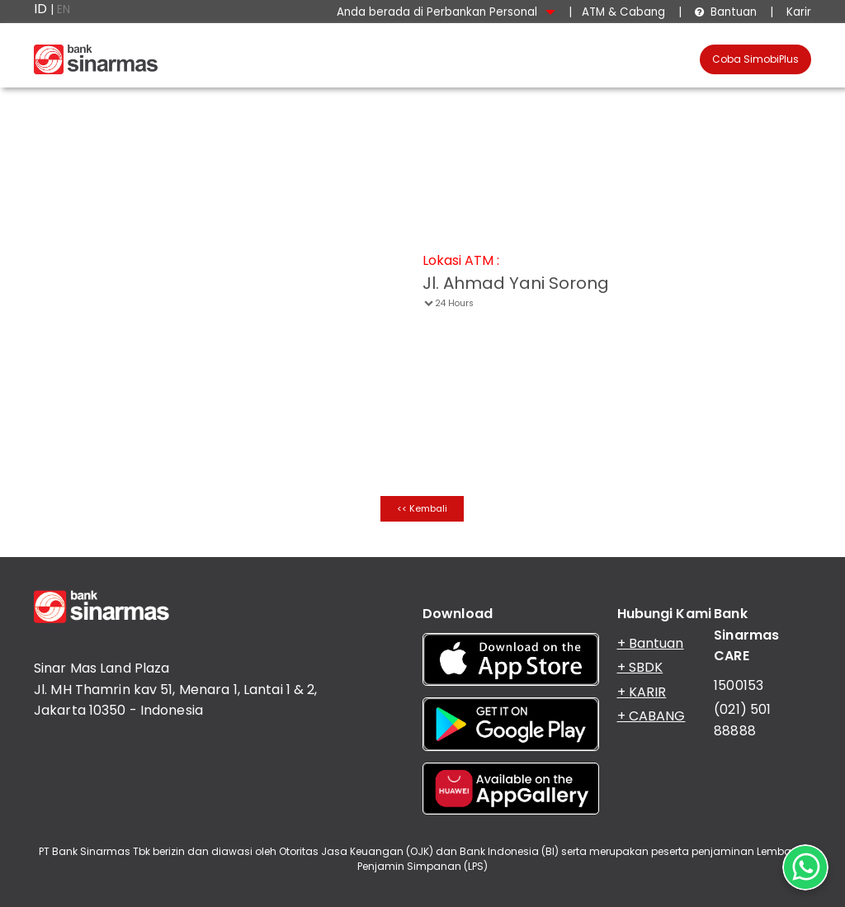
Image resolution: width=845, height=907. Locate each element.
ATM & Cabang (623, 12)
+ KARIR (642, 692)
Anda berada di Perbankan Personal (446, 12)
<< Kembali (422, 508)
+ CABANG (651, 715)
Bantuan (725, 12)
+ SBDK (640, 667)
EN (63, 9)
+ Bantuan (650, 643)
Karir (797, 12)
